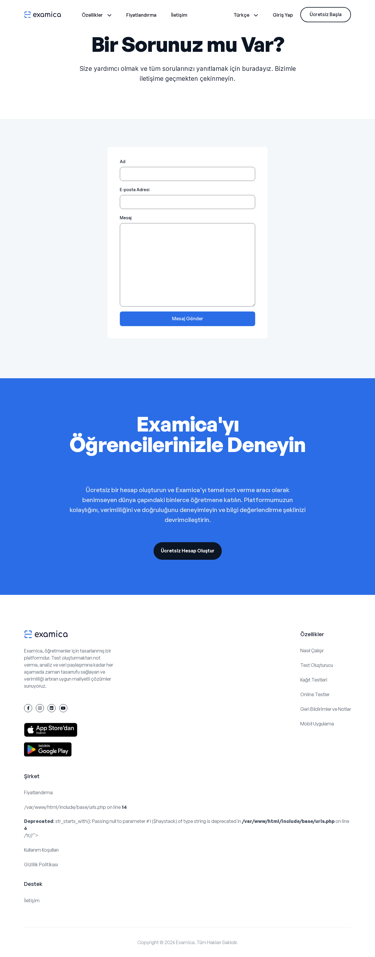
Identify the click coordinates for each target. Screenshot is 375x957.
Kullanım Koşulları (41, 850)
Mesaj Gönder (187, 318)
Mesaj (126, 217)
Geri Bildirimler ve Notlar (325, 709)
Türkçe (245, 15)
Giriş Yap (283, 15)
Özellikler (97, 15)
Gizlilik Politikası (41, 864)
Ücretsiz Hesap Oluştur (187, 551)
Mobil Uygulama (317, 724)
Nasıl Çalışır (312, 650)
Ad (122, 161)
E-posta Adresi (134, 189)
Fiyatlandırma (141, 15)
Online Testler (315, 694)
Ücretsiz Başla (326, 14)
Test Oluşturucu (316, 665)
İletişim (179, 15)
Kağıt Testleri (313, 680)
